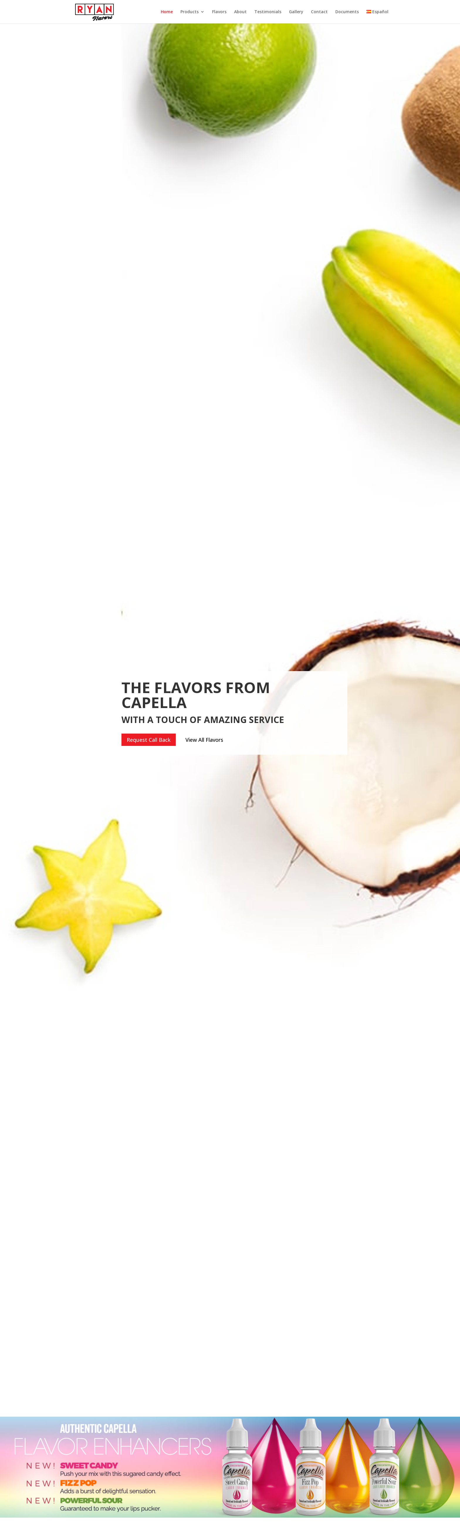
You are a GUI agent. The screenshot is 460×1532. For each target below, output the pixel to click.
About (240, 12)
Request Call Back (148, 739)
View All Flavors (204, 739)
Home (167, 12)
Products (189, 12)
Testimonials (267, 12)
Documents (347, 12)
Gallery (296, 12)
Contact (319, 12)
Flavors (219, 12)
